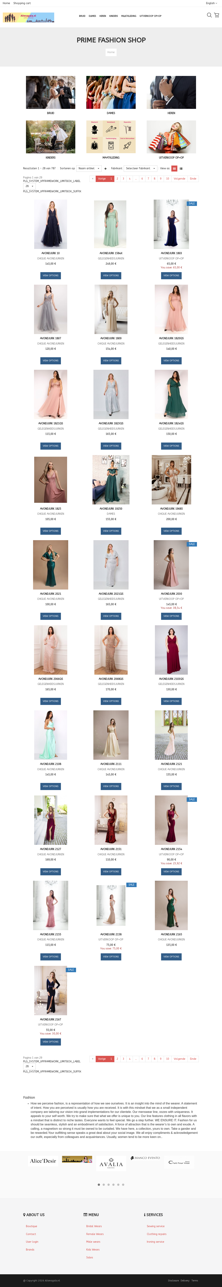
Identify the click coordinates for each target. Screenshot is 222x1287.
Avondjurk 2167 (50, 1019)
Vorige (102, 178)
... (136, 178)
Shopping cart (22, 3)
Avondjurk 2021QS (111, 594)
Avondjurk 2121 (171, 764)
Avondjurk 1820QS (171, 338)
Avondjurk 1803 (171, 253)
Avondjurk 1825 (50, 508)
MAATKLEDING (111, 157)
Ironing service (155, 1241)
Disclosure (173, 1280)
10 (167, 178)
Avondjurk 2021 (50, 594)
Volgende (179, 178)
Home (6, 3)
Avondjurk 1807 (50, 338)
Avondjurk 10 (50, 253)
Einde (193, 178)
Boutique (31, 1226)
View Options (50, 275)
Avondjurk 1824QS (171, 423)
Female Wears (95, 1234)
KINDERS (51, 157)
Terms (194, 1280)
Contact (31, 1234)
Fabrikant (116, 168)
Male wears (93, 1241)
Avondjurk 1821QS (50, 423)
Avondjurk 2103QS (171, 679)
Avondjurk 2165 (171, 934)
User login (32, 1241)
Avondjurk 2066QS (50, 679)
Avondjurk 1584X (111, 253)
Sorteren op (67, 168)
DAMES (111, 113)
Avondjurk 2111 (110, 764)
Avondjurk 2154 (171, 849)
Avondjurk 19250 (111, 508)
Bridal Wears (94, 1226)
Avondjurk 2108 (50, 764)
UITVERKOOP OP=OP (171, 157)
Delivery (185, 1280)
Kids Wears (93, 1249)
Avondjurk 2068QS (111, 679)
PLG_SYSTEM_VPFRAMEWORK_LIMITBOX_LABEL (52, 181)
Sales (89, 1257)
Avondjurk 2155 (50, 934)
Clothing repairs (156, 1234)
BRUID (50, 113)
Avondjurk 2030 (171, 594)
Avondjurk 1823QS (111, 423)
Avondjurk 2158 (110, 934)
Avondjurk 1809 (110, 338)
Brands (30, 1249)
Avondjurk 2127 (50, 849)
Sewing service (156, 1226)
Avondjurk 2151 (110, 849)
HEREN (171, 113)
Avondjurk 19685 (171, 508)
